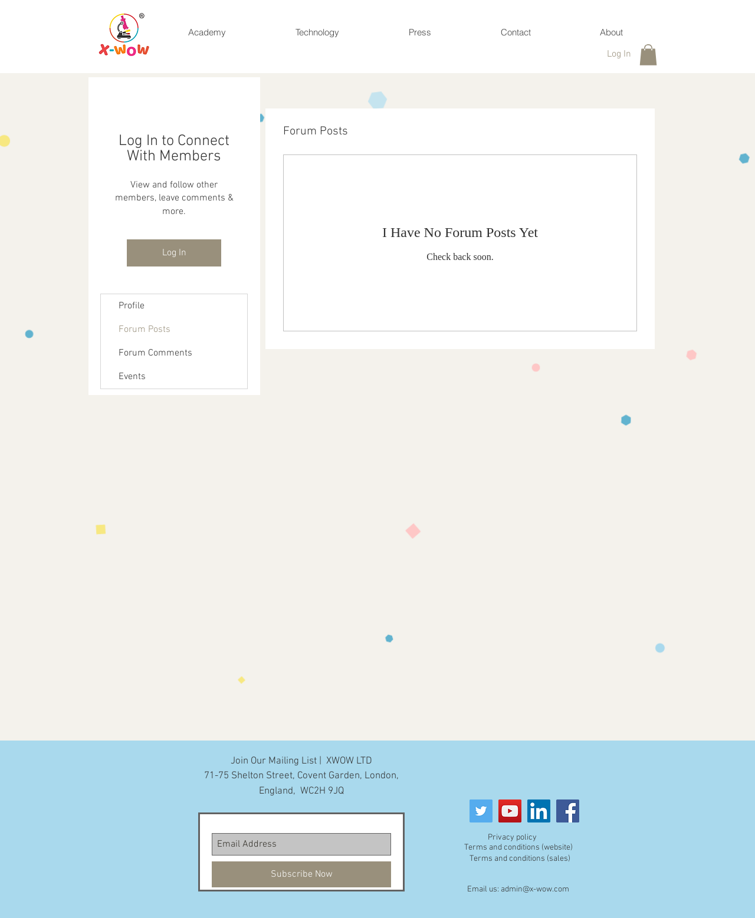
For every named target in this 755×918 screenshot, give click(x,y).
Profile (132, 306)
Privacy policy (512, 838)
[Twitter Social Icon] (481, 810)
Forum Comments (155, 353)
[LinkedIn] (538, 810)
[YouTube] (509, 810)
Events (132, 377)
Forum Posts (144, 329)
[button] (648, 54)
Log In (174, 253)
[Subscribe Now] (301, 874)
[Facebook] (567, 810)
